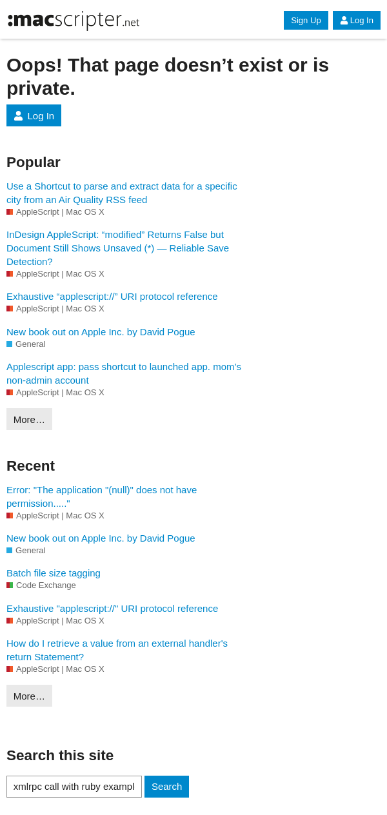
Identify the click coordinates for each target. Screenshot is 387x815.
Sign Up (306, 20)
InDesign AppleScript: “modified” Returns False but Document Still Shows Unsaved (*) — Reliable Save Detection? (117, 248)
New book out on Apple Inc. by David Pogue (100, 331)
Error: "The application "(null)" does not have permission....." (101, 496)
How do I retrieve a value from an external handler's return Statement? (117, 650)
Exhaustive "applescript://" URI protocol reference (112, 608)
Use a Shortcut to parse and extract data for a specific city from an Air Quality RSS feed (121, 193)
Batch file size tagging (53, 572)
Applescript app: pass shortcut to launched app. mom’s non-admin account (123, 373)
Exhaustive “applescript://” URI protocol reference (112, 296)
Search (167, 786)
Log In (356, 20)
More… (29, 419)
